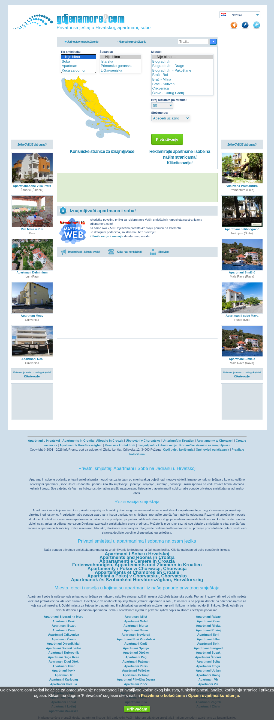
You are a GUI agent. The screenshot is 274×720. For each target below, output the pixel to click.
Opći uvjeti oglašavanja (212, 449)
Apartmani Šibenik (208, 657)
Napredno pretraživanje (132, 41)
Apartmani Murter (136, 625)
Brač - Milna (182, 79)
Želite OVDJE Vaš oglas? (32, 144)
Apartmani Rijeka (208, 625)
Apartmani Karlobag (63, 679)
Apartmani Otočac (136, 652)
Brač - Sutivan (182, 84)
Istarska (120, 61)
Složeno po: (159, 112)
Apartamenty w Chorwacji (215, 440)
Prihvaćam (137, 709)
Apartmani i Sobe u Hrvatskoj (137, 553)
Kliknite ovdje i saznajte (107, 236)
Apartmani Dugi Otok (64, 661)
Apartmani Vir (208, 679)
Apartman (78, 66)
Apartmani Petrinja (136, 675)
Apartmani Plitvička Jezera (136, 679)
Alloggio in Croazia (110, 440)
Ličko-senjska (120, 70)
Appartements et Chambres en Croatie (137, 572)
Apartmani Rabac (208, 616)
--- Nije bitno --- (120, 57)
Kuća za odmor (78, 70)
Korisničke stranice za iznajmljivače (102, 151)
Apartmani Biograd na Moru (63, 616)
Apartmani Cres (63, 630)
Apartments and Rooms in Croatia (137, 557)
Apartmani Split (208, 643)
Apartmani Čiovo (64, 639)
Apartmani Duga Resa (63, 657)
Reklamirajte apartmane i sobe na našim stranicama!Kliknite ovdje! (179, 157)
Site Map (159, 252)
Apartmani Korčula (63, 684)
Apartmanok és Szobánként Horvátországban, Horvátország (137, 579)
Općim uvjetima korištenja (213, 695)
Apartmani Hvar (63, 666)
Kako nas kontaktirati (124, 252)
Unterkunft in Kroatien (178, 440)
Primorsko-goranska (120, 66)
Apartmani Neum (136, 630)
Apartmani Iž (64, 675)
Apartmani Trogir (208, 666)
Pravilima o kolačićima (163, 695)
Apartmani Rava (208, 621)
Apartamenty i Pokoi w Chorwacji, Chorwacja (137, 568)
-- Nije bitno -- (78, 57)
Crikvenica (182, 88)
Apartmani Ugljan (208, 670)
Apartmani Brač (63, 621)
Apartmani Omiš (135, 643)
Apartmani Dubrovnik (63, 652)
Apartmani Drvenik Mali (63, 643)
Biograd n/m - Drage (182, 66)
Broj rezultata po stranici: (169, 99)
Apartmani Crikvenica (63, 634)
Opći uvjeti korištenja (178, 449)
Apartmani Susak (208, 652)
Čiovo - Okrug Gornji (182, 93)
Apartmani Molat (135, 621)
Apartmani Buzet (63, 625)
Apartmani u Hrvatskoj (44, 440)
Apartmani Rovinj (208, 630)
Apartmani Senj (208, 634)
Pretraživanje (167, 139)
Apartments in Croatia (78, 440)
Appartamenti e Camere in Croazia (137, 561)
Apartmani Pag (136, 657)
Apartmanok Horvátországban (80, 445)
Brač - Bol (182, 75)
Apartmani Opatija (136, 648)
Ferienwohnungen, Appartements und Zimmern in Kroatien (137, 564)
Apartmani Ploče (136, 684)
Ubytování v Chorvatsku (143, 440)
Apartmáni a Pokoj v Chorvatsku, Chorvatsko (137, 576)
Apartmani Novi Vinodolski (136, 639)
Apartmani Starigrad (208, 648)
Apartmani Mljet (136, 616)
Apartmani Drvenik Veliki (63, 648)
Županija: (106, 51)
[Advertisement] (137, 187)
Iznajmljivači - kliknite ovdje (157, 445)
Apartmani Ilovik (63, 670)
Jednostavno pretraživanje (82, 41)
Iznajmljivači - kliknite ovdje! (80, 252)
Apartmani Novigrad (136, 634)
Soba (78, 61)
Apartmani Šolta (208, 661)
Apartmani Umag (208, 675)
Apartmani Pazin (135, 666)
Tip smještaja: (71, 51)
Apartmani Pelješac (136, 670)
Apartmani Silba (208, 639)
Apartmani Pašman (136, 661)
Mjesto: (156, 51)
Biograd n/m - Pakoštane (182, 70)
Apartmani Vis (208, 684)
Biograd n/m (182, 61)
